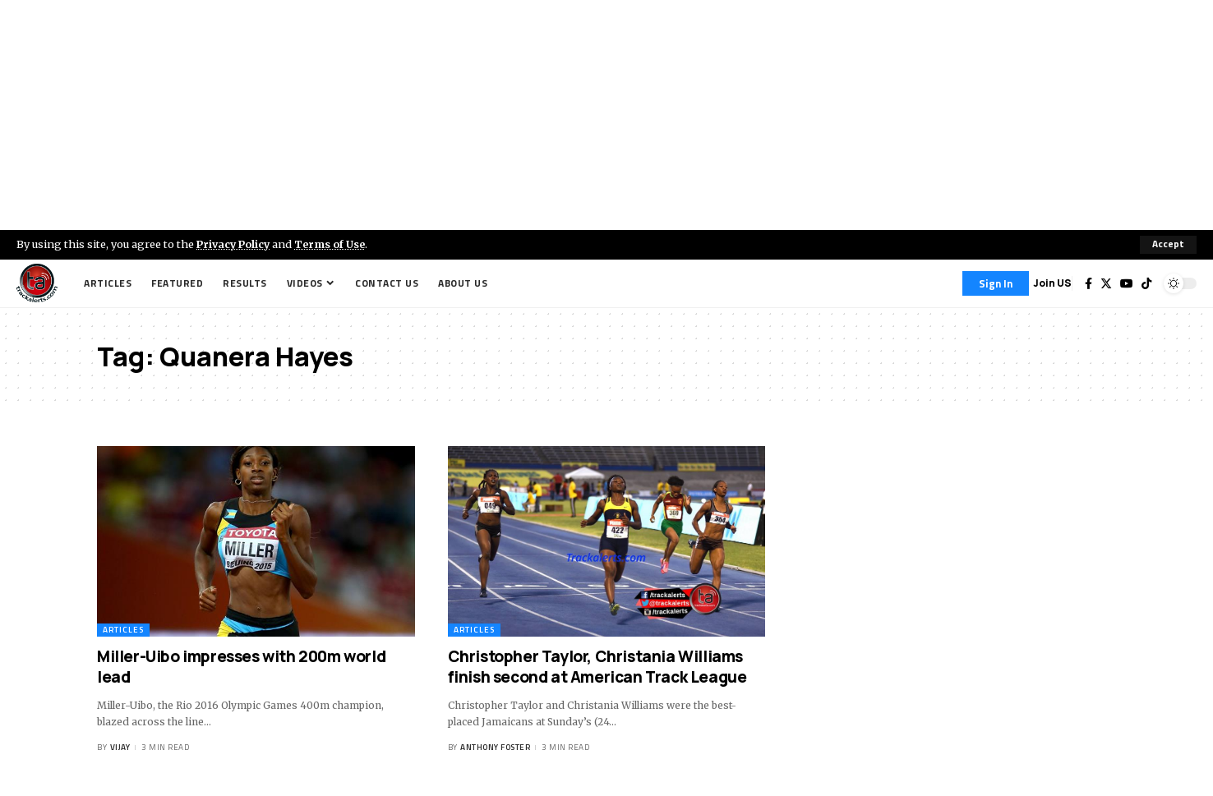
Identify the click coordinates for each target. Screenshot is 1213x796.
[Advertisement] (606, 115)
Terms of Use (334, 244)
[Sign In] (995, 283)
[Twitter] (1106, 283)
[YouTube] (1126, 283)
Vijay (120, 748)
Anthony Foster (495, 748)
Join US (1052, 283)
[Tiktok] (1146, 283)
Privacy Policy (235, 244)
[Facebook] (1088, 283)
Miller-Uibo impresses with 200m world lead (241, 667)
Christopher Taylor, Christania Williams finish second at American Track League (597, 667)
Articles (123, 629)
